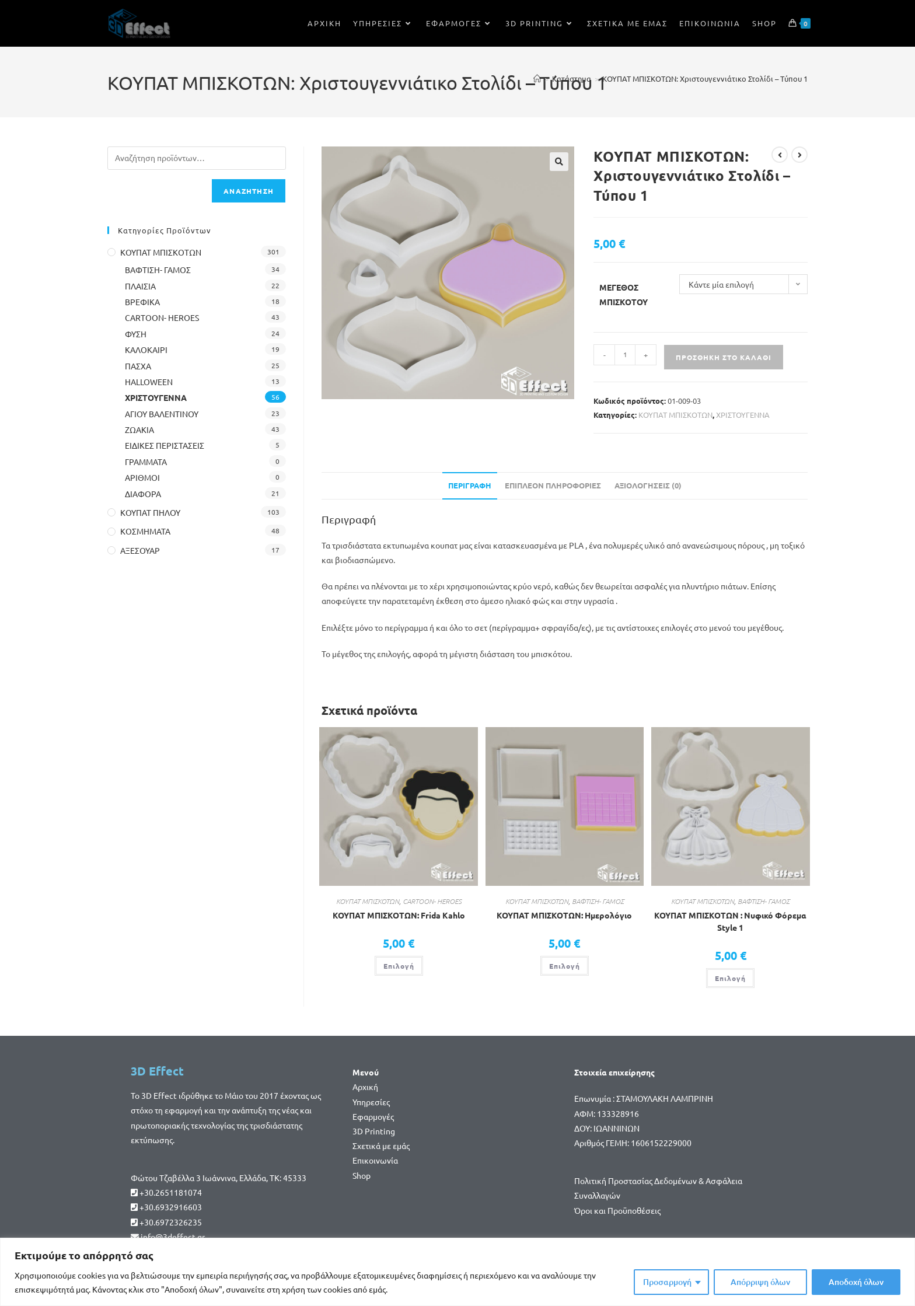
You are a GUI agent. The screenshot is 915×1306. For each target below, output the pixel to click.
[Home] (537, 78)
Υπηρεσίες (371, 1102)
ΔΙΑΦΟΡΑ (143, 493)
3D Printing (373, 1131)
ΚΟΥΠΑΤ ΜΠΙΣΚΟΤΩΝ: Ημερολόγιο (564, 915)
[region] (457, 1272)
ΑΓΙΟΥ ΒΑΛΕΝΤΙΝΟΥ (161, 413)
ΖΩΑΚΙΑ (139, 429)
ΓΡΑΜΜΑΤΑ (146, 461)
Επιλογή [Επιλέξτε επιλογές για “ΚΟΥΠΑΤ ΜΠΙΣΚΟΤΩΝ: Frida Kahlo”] (398, 965)
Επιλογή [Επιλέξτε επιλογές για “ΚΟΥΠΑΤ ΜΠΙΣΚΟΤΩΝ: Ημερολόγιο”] (564, 965)
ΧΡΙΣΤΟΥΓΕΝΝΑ (743, 415)
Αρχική (365, 1086)
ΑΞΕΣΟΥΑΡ (140, 550)
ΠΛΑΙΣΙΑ (140, 286)
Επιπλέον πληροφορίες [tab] (553, 485)
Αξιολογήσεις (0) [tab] (648, 485)
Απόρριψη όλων (760, 1281)
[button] (559, 161)
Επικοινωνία (375, 1160)
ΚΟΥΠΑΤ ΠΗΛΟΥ (150, 512)
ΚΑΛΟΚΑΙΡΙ (146, 349)
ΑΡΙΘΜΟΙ (142, 477)
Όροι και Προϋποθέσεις (617, 1210)
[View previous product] (779, 154)
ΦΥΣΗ (135, 334)
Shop (361, 1175)
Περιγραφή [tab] (469, 485)
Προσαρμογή (667, 1281)
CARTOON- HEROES (432, 901)
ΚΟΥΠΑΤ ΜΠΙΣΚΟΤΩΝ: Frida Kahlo (399, 915)
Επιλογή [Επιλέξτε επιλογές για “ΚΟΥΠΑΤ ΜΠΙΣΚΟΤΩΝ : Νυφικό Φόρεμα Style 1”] (730, 978)
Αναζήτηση (248, 190)
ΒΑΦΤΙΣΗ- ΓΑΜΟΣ (598, 901)
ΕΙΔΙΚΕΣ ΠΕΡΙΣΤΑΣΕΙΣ (164, 445)
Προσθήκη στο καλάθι (723, 357)
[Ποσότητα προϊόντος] (624, 354)
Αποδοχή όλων (856, 1281)
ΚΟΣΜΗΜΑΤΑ (145, 531)
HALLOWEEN (149, 381)
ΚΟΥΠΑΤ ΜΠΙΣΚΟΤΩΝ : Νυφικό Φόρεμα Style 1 (730, 921)
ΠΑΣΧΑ (138, 366)
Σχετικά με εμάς (381, 1145)
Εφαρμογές (373, 1116)
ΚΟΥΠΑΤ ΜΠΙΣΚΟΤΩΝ (675, 415)
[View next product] (799, 154)
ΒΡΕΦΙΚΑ (142, 301)
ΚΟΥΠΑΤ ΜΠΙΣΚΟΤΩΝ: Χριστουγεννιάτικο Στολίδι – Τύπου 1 (705, 78)
